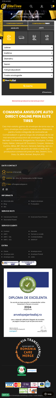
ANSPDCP (34, 240)
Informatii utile (8, 201)
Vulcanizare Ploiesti (10, 217)
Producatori (35, 204)
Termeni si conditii (37, 234)
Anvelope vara (9, 257)
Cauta (28, 86)
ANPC (6, 234)
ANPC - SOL (8, 240)
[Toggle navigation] (53, 1)
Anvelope (18, 14)
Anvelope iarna (36, 251)
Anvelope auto (9, 254)
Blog (5, 204)
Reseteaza (46, 92)
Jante (33, 257)
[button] (32, 6)
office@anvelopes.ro (19, 184)
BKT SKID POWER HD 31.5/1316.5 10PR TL (27, 17)
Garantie (34, 231)
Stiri (5, 207)
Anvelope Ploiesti (37, 254)
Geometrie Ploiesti (10, 220)
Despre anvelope (37, 201)
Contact (6, 231)
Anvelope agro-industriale (33, 14)
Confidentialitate (36, 237)
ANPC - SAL (7, 237)
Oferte (6, 251)
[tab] (15, 28)
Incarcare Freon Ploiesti (39, 217)
